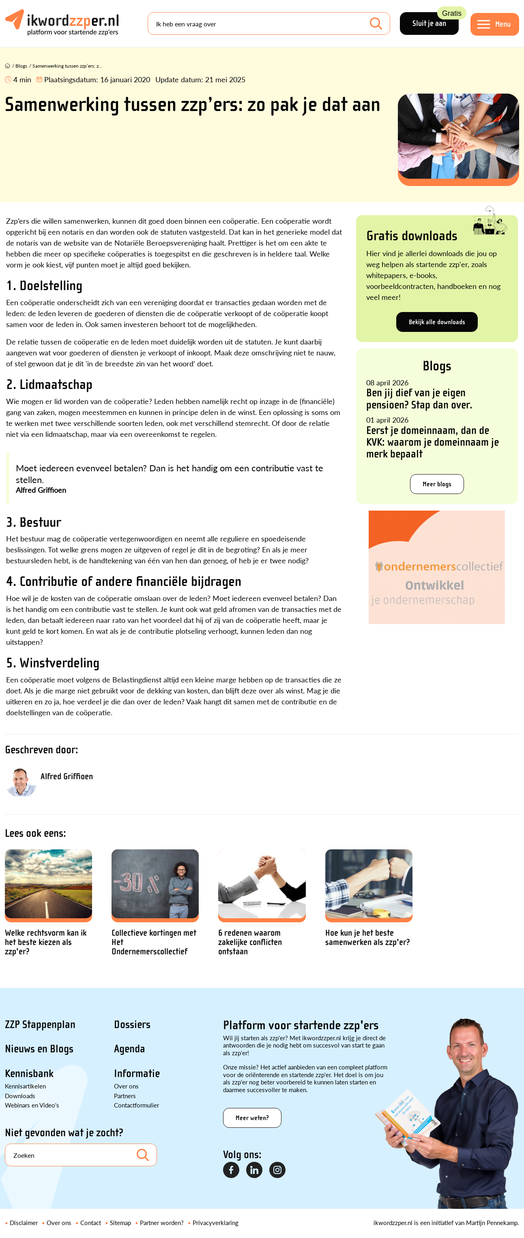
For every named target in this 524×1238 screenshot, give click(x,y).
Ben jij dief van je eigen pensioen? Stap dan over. (419, 398)
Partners (125, 1095)
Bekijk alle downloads (437, 322)
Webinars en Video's (32, 1105)
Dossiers (132, 1024)
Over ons (126, 1086)
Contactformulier (136, 1105)
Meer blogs (437, 484)
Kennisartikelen (25, 1086)
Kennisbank (29, 1073)
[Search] (269, 23)
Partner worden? (162, 1222)
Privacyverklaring (215, 1222)
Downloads (20, 1095)
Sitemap (120, 1222)
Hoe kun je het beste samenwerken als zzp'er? (367, 937)
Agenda (129, 1048)
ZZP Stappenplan (40, 1024)
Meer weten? (252, 1118)
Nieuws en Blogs (39, 1048)
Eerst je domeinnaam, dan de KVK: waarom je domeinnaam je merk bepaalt (432, 442)
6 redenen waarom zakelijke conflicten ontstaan (250, 942)
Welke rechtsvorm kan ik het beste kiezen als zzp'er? (45, 942)
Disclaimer (24, 1222)
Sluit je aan (435, 20)
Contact (90, 1222)
